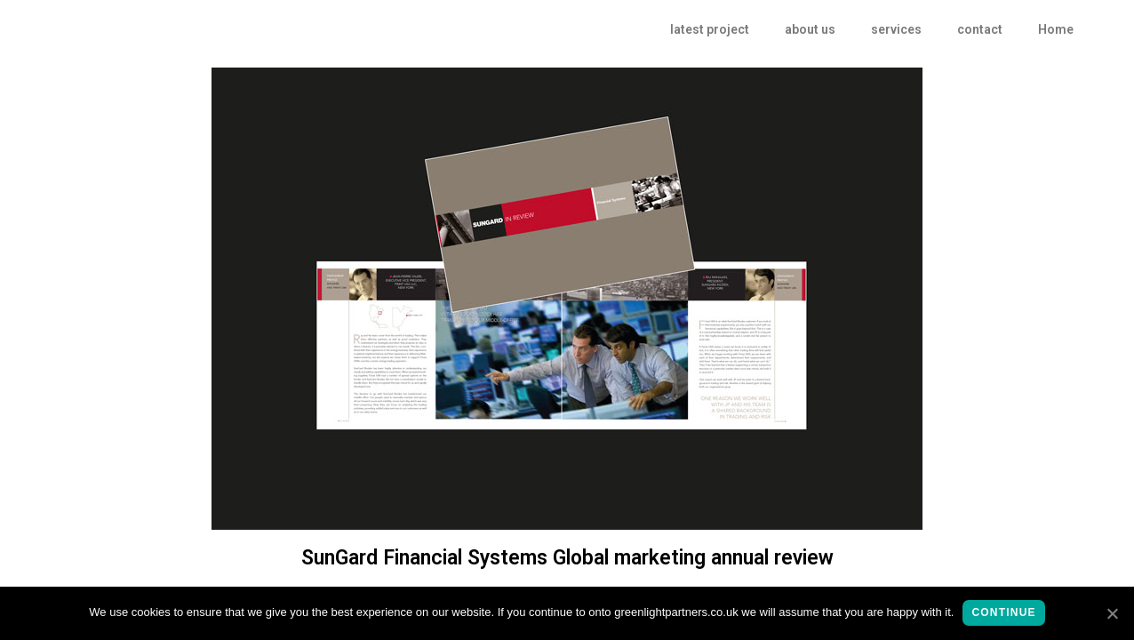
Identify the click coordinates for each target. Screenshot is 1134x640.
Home (1056, 29)
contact (979, 29)
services (896, 29)
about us (810, 29)
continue (1003, 612)
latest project (709, 29)
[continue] (1112, 613)
